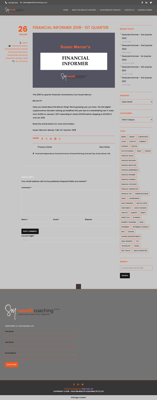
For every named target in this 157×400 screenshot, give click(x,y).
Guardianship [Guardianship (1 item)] (134, 199)
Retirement (10, 58)
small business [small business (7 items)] (126, 242)
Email (56, 220)
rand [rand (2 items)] (141, 223)
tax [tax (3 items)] (137, 242)
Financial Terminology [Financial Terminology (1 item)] (129, 189)
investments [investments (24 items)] (126, 208)
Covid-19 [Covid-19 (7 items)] (132, 142)
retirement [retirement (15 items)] (125, 227)
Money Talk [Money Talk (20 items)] (125, 218)
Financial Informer (62, 154)
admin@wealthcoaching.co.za (33, 2)
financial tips (90, 154)
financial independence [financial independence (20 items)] (129, 170)
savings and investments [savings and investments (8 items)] (130, 237)
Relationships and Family (17, 55)
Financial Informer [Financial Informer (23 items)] (128, 175)
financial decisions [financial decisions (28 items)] (128, 161)
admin (25, 43)
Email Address (10, 353)
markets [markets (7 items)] (134, 213)
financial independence (44, 154)
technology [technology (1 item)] (125, 246)
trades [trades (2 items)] (136, 246)
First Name (9, 331)
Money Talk (105, 154)
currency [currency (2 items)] (142, 142)
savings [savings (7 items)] (131, 232)
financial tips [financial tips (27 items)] (126, 194)
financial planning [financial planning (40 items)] (128, 180)
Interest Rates (21, 52)
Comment (26, 188)
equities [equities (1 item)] (134, 147)
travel (25, 58)
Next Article (104, 147)
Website (88, 220)
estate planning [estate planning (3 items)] (127, 151)
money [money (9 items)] (143, 213)
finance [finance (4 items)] (148, 151)
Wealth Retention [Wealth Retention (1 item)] (140, 251)
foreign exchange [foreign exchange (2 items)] (141, 194)
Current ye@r (28, 236)
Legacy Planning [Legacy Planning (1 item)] (140, 208)
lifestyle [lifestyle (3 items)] (124, 213)
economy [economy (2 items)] (124, 147)
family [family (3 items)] (139, 151)
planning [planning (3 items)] (136, 218)
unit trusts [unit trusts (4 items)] (125, 251)
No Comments (22, 62)
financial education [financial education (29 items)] (128, 166)
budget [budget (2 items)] (132, 137)
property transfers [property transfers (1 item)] (128, 223)
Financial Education (19, 46)
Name (24, 220)
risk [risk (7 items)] (122, 232)
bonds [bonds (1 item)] (123, 137)
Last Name (9, 342)
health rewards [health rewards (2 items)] (127, 204)
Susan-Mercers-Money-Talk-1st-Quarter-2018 (54, 130)
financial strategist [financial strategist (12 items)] (129, 185)
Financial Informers (12, 49)
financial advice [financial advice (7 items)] (127, 156)
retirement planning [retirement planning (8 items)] (140, 227)
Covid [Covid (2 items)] (123, 142)
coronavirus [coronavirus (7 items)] (143, 137)
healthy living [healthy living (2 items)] (142, 204)
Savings (19, 58)
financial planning (77, 154)
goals (98, 154)
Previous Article (45, 147)
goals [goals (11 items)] (123, 199)
